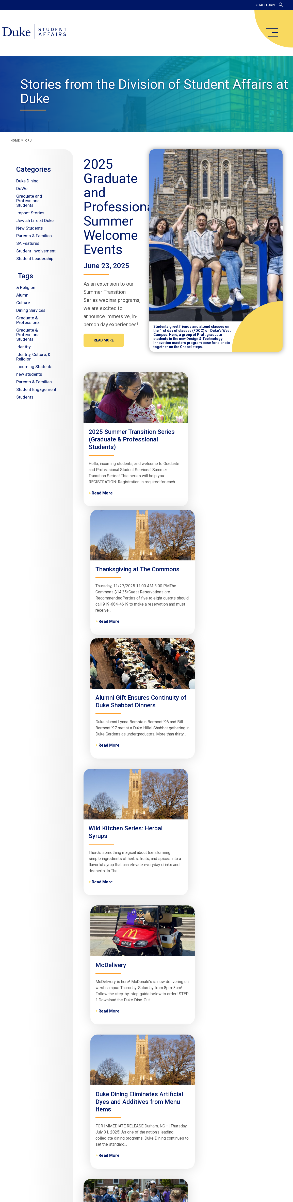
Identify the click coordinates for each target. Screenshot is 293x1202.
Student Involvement (36, 251)
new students (29, 374)
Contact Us (167, 1151)
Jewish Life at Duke (35, 220)
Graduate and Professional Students (29, 201)
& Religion (25, 287)
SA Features (27, 243)
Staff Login (265, 5)
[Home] (41, 33)
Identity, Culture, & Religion (33, 356)
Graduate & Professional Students (28, 334)
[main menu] (272, 32)
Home (15, 140)
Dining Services (30, 310)
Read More (104, 340)
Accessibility (240, 1151)
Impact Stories (30, 213)
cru (28, 140)
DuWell (22, 188)
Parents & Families (34, 235)
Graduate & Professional (28, 320)
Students (25, 397)
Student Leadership (34, 258)
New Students (29, 228)
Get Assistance (196, 1151)
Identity (23, 347)
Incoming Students (34, 366)
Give (220, 1151)
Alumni (22, 295)
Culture (23, 302)
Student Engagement (36, 389)
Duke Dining (27, 181)
